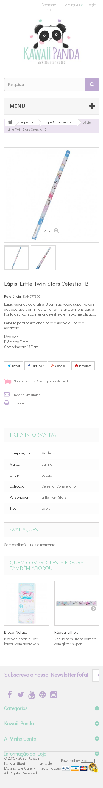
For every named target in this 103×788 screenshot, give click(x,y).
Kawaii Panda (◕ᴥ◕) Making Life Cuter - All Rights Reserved (21, 765)
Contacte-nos (49, 7)
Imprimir (19, 402)
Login (91, 4)
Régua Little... (66, 632)
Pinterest (83, 365)
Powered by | (78, 760)
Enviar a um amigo (26, 394)
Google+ (59, 365)
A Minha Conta (20, 738)
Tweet (14, 365)
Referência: (13, 296)
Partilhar (35, 365)
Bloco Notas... (16, 632)
